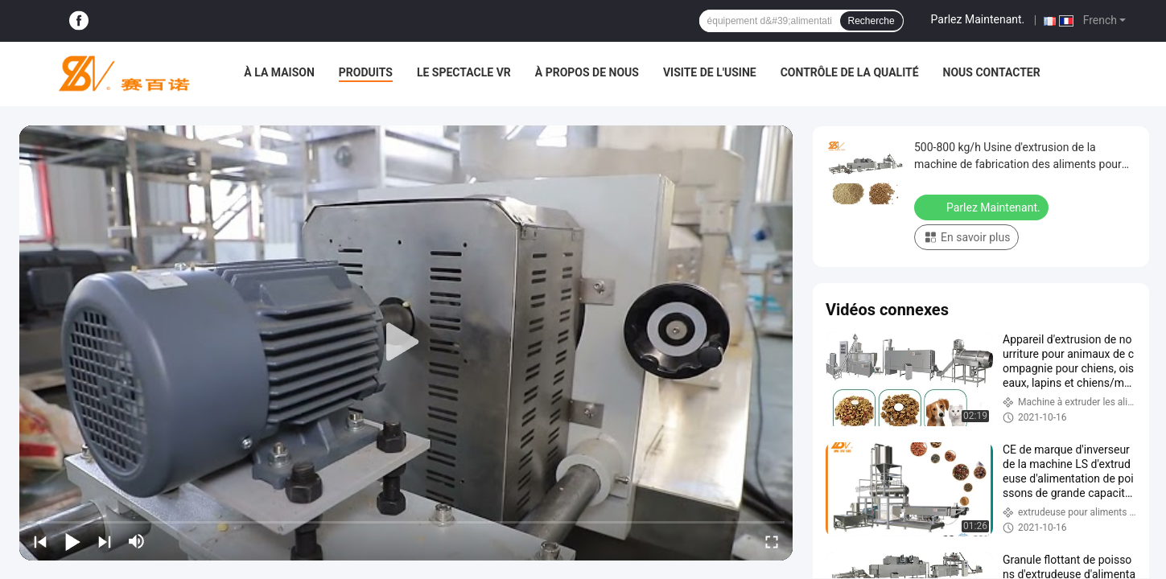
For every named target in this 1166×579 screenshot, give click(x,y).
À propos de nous (587, 72)
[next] (105, 541)
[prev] (40, 541)
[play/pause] (72, 541)
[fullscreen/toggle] (772, 541)
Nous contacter (991, 72)
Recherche (871, 21)
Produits (366, 72)
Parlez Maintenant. (978, 19)
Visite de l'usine (709, 72)
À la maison (279, 72)
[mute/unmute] (137, 541)
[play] (406, 342)
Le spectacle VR (464, 72)
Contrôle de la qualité (850, 72)
